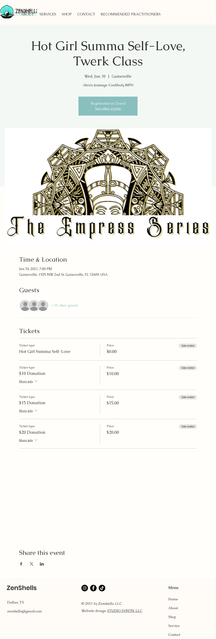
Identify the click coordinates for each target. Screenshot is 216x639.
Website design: (94, 611)
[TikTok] (102, 588)
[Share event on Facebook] (21, 564)
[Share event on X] (32, 564)
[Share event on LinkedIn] (42, 564)
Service (174, 626)
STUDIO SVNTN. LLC (124, 611)
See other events (108, 108)
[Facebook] (93, 588)
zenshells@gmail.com (24, 611)
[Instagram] (84, 588)
